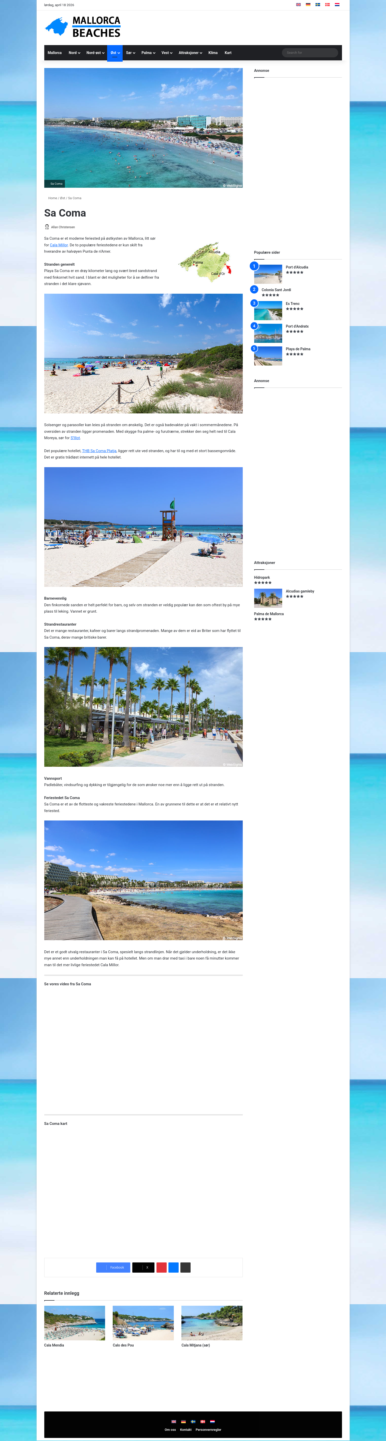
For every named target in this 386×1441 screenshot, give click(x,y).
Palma (146, 53)
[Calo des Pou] (143, 1323)
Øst (113, 53)
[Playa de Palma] (268, 356)
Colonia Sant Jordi (276, 290)
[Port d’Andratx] (268, 333)
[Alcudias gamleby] (268, 598)
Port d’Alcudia (297, 267)
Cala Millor (59, 245)
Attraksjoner (188, 53)
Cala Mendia (54, 1345)
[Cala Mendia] (74, 1323)
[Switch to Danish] (327, 5)
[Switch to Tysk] (308, 5)
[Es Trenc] (268, 310)
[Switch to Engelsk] (298, 5)
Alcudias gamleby (300, 591)
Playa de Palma (298, 349)
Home (50, 198)
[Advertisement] (244, 27)
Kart (228, 53)
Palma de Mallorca (269, 614)
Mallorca (55, 53)
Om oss (170, 1430)
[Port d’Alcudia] (268, 274)
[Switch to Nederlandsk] (337, 5)
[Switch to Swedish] (318, 5)
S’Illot (75, 438)
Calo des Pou (123, 1345)
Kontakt (186, 1430)
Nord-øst (94, 53)
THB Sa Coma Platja (99, 451)
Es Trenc (293, 304)
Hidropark (262, 577)
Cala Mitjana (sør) (195, 1345)
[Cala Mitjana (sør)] (211, 1323)
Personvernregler (208, 1430)
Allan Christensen (65, 227)
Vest (165, 53)
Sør (129, 53)
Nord (73, 53)
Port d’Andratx (297, 326)
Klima (213, 53)
